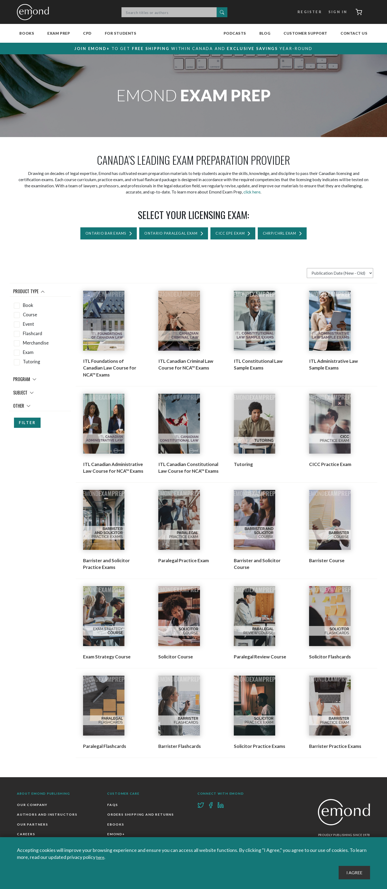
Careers (26, 837)
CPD (87, 33)
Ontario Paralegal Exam (168, 234)
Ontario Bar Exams (95, 234)
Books (26, 33)
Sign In (335, 12)
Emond (34, 12)
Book (28, 306)
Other (22, 407)
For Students (121, 33)
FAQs (112, 806)
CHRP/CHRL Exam (290, 234)
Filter (27, 424)
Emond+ (116, 837)
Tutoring (31, 363)
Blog (264, 33)
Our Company (32, 806)
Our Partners (33, 827)
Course (30, 316)
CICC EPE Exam (235, 234)
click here (251, 192)
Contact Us (354, 33)
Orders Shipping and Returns (141, 817)
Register (306, 12)
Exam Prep (58, 33)
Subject (23, 394)
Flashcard (32, 335)
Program (25, 381)
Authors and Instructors (48, 817)
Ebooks (115, 827)
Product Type (29, 293)
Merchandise (36, 344)
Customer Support (305, 33)
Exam (28, 354)
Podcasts (235, 33)
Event (28, 325)
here (101, 857)
